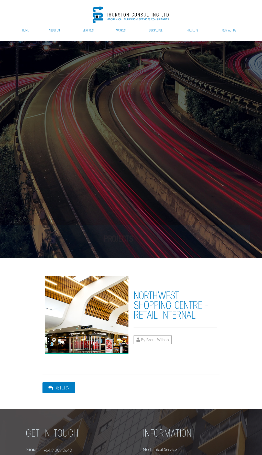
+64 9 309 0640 (58, 450)
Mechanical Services (160, 449)
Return (58, 388)
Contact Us (229, 30)
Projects (192, 30)
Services (88, 30)
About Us (54, 30)
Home (25, 30)
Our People (155, 30)
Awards (121, 30)
